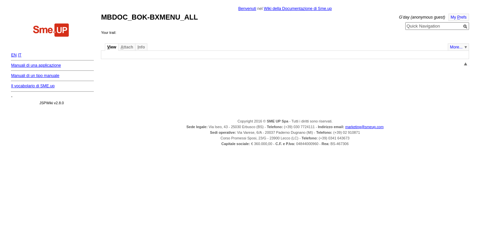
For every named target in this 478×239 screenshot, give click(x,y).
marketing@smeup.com (364, 127)
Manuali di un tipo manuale (35, 75)
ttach (126, 47)
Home (51, 31)
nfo (141, 47)
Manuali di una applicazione (36, 65)
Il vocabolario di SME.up (32, 86)
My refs (459, 17)
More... (456, 47)
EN (14, 55)
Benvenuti (247, 8)
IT (20, 55)
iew (111, 47)
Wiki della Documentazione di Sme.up (298, 8)
